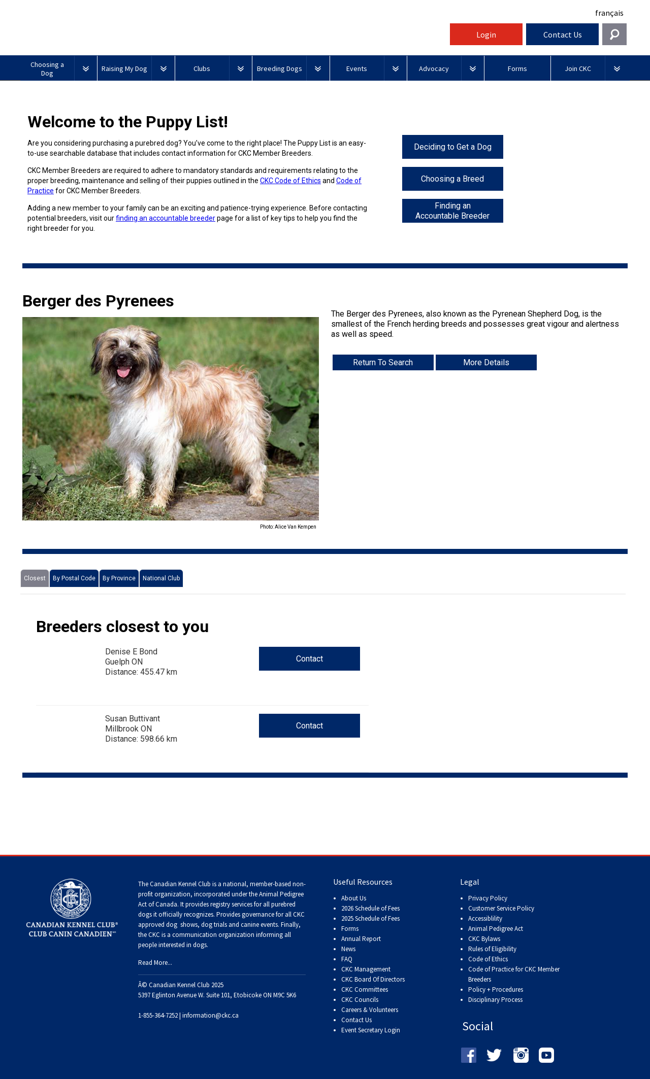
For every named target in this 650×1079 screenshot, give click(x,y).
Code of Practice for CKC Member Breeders (514, 974)
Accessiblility (485, 918)
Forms (350, 928)
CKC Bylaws (484, 938)
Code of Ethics (488, 959)
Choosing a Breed (452, 179)
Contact (309, 659)
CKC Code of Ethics (290, 181)
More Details (486, 362)
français (609, 13)
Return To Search (383, 362)
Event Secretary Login (370, 1030)
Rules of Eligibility (492, 949)
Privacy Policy (487, 898)
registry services (230, 904)
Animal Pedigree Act (495, 928)
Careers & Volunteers (369, 1009)
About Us (353, 898)
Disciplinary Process (495, 999)
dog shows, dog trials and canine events (222, 924)
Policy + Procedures (495, 989)
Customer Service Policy (501, 908)
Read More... (155, 962)
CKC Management (366, 969)
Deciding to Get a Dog (453, 147)
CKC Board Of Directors (373, 979)
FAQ (346, 959)
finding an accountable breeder (165, 218)
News (348, 949)
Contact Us (562, 34)
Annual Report (361, 938)
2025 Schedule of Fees (370, 918)
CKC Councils (359, 999)
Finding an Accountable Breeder (452, 211)
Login (486, 34)
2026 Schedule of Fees (370, 908)
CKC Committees (364, 989)
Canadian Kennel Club (233, 37)
